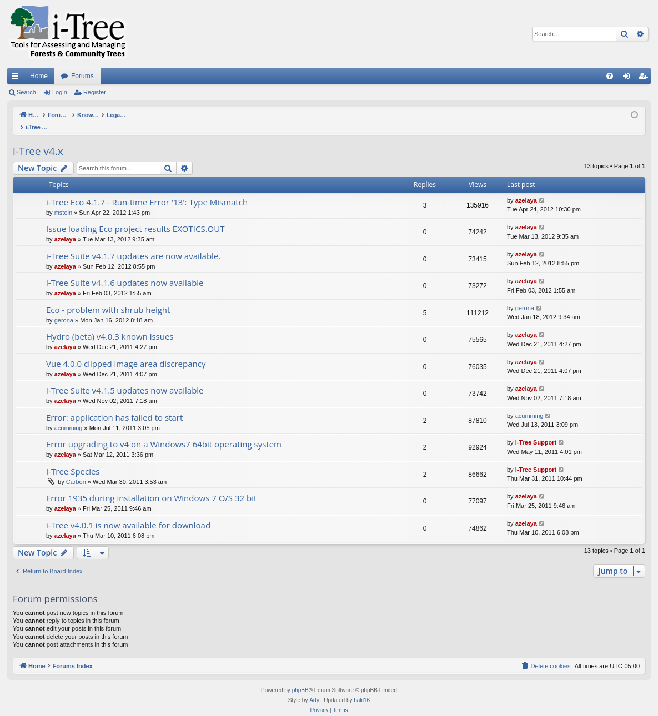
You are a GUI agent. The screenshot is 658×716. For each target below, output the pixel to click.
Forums (82, 76)
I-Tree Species (73, 459)
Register (94, 92)
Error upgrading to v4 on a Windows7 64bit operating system (164, 432)
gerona (63, 308)
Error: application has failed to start (114, 405)
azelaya (526, 188)
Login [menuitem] (629, 78)
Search (26, 92)
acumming (68, 416)
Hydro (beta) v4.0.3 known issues (110, 324)
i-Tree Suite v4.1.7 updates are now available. (133, 244)
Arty (314, 688)
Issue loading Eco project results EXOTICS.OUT (135, 217)
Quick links (17, 78)
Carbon (76, 470)
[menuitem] (609, 76)
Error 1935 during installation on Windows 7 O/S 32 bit (151, 486)
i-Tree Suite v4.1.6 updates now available (125, 270)
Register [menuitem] (645, 78)
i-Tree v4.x (38, 139)
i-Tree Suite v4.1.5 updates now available (125, 378)
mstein (63, 201)
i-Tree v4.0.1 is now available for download (128, 513)
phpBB (300, 678)
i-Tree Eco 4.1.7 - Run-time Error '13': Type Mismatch (147, 190)
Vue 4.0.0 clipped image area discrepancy (125, 351)
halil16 (362, 688)
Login (59, 92)
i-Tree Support (536, 430)
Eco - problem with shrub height (108, 298)
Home (39, 76)
